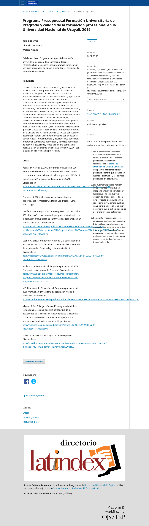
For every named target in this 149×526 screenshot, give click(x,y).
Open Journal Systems (33, 395)
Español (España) (31, 417)
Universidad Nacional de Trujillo (99, 485)
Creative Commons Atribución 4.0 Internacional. (75, 488)
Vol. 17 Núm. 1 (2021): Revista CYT (58, 11)
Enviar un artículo (34, 361)
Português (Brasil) (31, 421)
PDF (93, 41)
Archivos (35, 11)
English (26, 412)
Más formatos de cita (98, 99)
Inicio (25, 11)
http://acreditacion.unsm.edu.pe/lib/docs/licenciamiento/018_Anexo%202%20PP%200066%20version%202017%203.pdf (81, 299)
